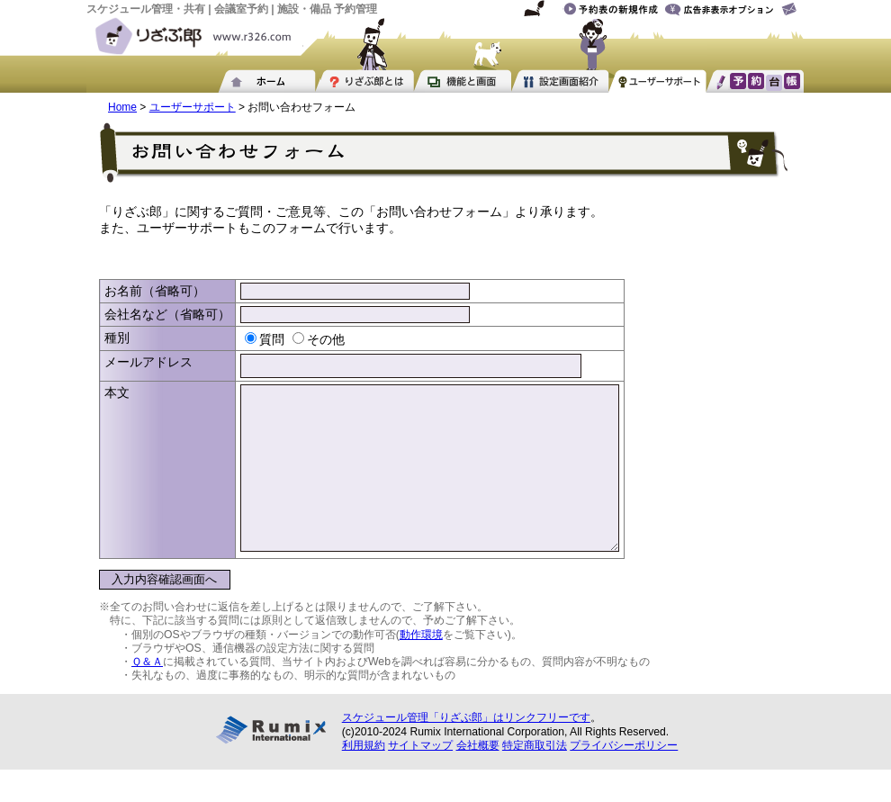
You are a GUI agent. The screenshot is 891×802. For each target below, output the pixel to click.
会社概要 (478, 777)
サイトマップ (420, 777)
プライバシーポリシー (624, 777)
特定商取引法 (534, 777)
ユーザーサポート (192, 107)
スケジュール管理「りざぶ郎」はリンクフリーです (466, 749)
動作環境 (421, 667)
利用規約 (363, 777)
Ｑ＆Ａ (147, 694)
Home (122, 107)
